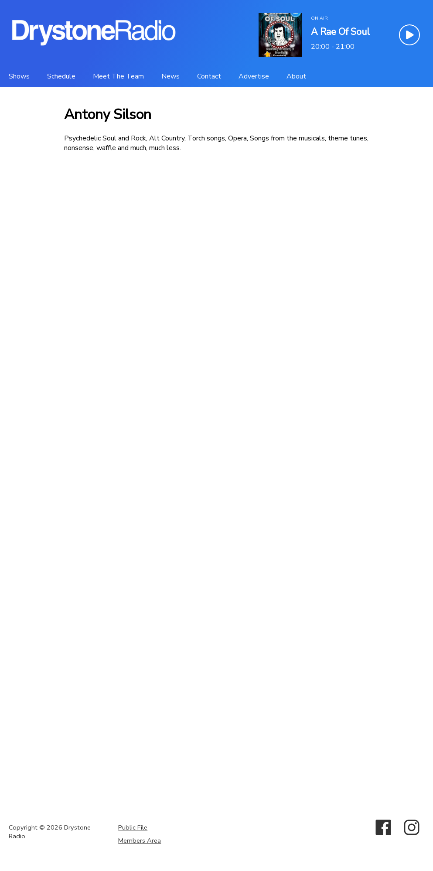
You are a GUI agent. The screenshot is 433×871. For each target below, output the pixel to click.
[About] (296, 76)
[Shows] (19, 76)
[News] (170, 76)
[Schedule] (61, 76)
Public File (132, 827)
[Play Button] (409, 34)
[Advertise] (254, 76)
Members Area (139, 840)
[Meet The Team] (118, 76)
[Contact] (209, 76)
